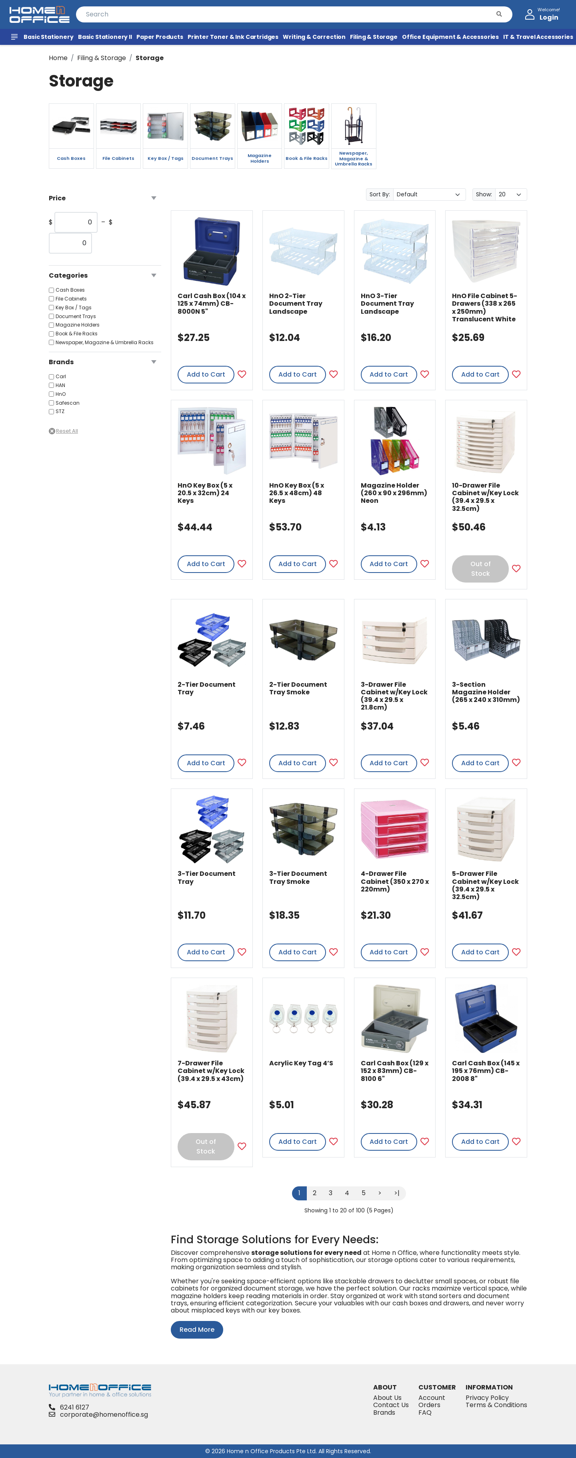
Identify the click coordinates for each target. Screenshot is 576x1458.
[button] (499, 14)
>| (397, 1193)
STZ (60, 411)
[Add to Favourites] (242, 375)
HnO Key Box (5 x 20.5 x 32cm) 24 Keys (205, 493)
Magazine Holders (78, 325)
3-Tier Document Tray (207, 877)
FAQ (425, 1412)
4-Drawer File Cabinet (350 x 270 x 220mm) (395, 881)
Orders (429, 1405)
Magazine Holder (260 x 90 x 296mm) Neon (394, 493)
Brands (384, 1412)
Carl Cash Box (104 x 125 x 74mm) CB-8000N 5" (212, 303)
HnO (61, 394)
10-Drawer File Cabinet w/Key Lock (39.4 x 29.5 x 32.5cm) (485, 497)
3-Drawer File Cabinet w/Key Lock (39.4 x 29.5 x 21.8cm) (394, 696)
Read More (197, 1329)
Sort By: (380, 194)
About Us (387, 1397)
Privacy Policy (487, 1397)
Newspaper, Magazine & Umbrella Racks (105, 342)
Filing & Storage (101, 58)
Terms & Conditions (496, 1405)
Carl (61, 376)
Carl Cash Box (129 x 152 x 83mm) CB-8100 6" (394, 1071)
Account (431, 1397)
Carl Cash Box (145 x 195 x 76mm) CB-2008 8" (486, 1071)
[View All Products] (16, 37)
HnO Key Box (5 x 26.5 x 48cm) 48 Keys (296, 493)
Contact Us (391, 1405)
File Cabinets (71, 299)
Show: (484, 194)
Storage (150, 58)
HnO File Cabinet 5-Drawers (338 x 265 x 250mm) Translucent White (484, 307)
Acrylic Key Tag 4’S (301, 1063)
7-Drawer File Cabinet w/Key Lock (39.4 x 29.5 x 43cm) (211, 1071)
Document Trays (76, 316)
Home (58, 58)
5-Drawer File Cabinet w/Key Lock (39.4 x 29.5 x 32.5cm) (485, 885)
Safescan (68, 403)
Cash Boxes (70, 290)
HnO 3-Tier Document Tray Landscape (387, 303)
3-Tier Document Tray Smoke (298, 877)
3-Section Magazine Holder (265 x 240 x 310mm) (486, 692)
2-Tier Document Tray (207, 688)
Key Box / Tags (74, 308)
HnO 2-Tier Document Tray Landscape (295, 303)
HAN (60, 385)
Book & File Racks (77, 334)
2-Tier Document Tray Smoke (298, 688)
